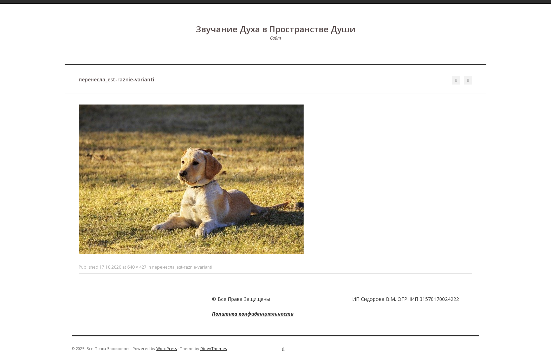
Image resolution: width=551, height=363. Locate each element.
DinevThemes (213, 348)
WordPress (166, 348)
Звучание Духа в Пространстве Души (276, 29)
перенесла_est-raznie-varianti (182, 267)
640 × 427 (137, 267)
